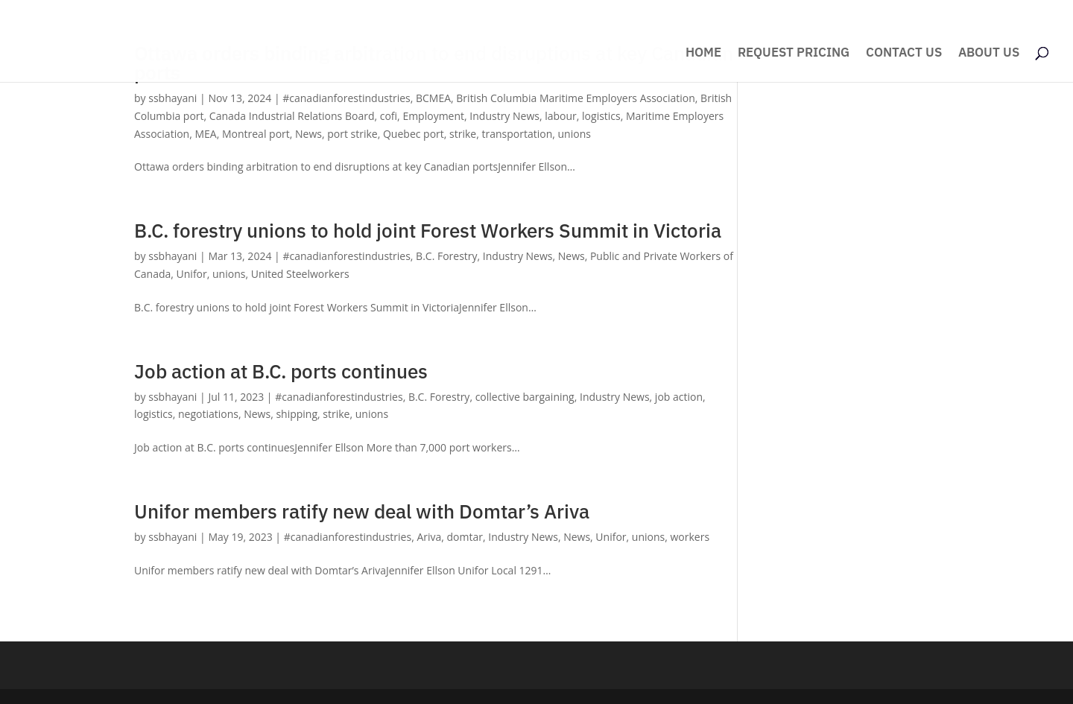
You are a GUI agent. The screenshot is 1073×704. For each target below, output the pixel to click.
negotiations (208, 414)
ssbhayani (172, 98)
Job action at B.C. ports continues (281, 371)
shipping (296, 414)
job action (679, 397)
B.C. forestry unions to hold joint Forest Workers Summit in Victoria (427, 230)
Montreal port (256, 134)
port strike (352, 134)
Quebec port (413, 134)
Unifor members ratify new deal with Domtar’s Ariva (361, 511)
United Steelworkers (300, 274)
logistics (601, 116)
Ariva (429, 537)
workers (689, 537)
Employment (433, 116)
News (308, 134)
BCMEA (433, 98)
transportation (516, 134)
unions (574, 134)
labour (561, 116)
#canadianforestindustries (346, 98)
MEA (205, 134)
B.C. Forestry (446, 256)
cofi (388, 116)
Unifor (192, 274)
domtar (465, 537)
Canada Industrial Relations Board (292, 116)
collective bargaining (525, 397)
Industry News (504, 116)
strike (462, 134)
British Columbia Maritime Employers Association (575, 98)
